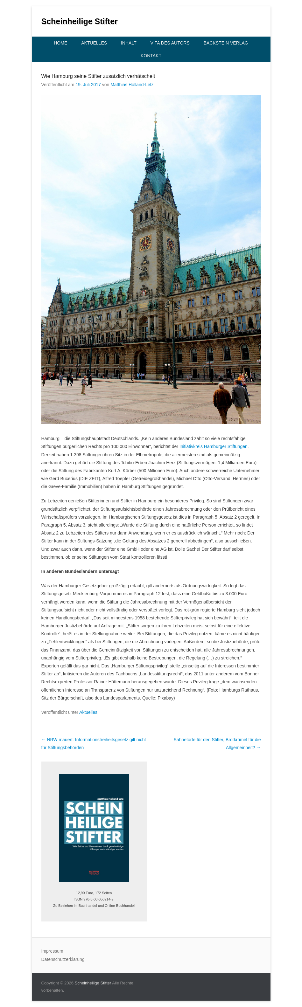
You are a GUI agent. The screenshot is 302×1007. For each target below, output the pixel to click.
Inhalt (129, 42)
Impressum (52, 951)
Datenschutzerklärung (63, 959)
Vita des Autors (170, 42)
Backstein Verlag (226, 42)
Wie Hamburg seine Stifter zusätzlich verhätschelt (98, 76)
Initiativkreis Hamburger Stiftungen (213, 446)
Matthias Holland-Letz (131, 84)
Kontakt (151, 55)
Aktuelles (94, 42)
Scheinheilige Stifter (79, 21)
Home (60, 42)
